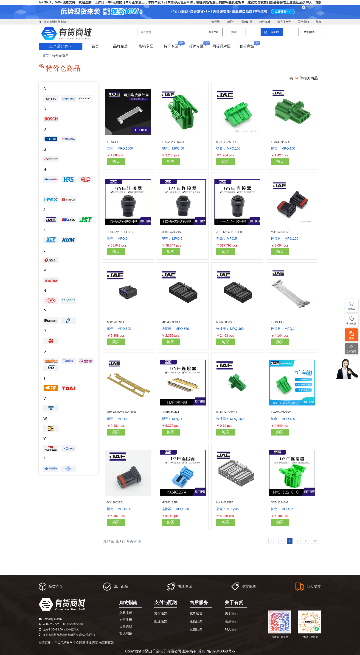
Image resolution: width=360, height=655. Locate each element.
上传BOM (271, 32)
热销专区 (145, 46)
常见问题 (125, 633)
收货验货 (196, 613)
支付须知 (160, 613)
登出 (318, 21)
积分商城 (264, 21)
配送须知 (160, 621)
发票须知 (196, 629)
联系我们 (231, 621)
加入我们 (231, 629)
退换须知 (196, 621)
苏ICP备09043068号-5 (216, 651)
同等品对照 (221, 46)
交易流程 (125, 613)
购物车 (309, 32)
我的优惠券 (284, 21)
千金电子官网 (64, 642)
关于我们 (303, 21)
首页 (95, 46)
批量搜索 (215, 32)
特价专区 (171, 46)
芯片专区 (196, 46)
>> (315, 541)
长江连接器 (106, 642)
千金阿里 (79, 642)
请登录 (215, 21)
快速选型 (125, 626)
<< (272, 541)
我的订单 (246, 21)
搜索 (234, 32)
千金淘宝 (92, 642)
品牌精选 (120, 46)
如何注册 (125, 620)
